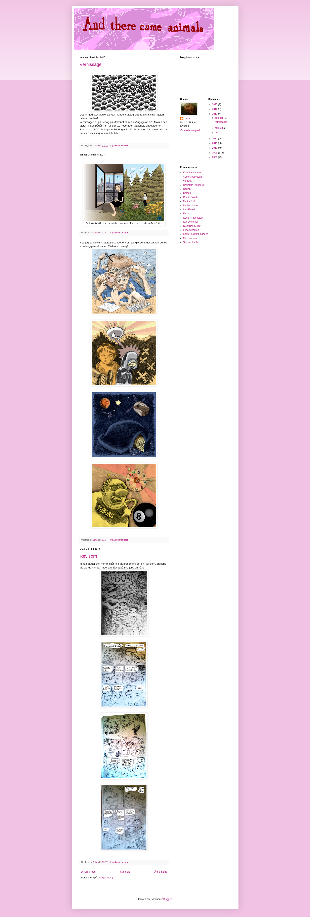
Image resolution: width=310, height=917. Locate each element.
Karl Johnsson (190, 221)
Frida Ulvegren (191, 230)
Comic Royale (190, 197)
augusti (219, 128)
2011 (215, 143)
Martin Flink (189, 201)
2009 (215, 152)
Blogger (167, 899)
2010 (215, 147)
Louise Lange (190, 205)
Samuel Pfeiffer (191, 242)
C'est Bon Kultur (192, 226)
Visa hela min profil (190, 130)
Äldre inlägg (160, 871)
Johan (187, 118)
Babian (187, 189)
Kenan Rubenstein (193, 217)
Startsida (125, 871)
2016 (215, 109)
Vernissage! (91, 64)
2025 (215, 104)
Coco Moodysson (192, 176)
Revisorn (88, 556)
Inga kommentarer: (119, 145)
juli (217, 132)
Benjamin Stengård (193, 185)
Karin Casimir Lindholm (195, 234)
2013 (215, 113)
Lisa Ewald (189, 209)
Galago (187, 193)
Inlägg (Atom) (105, 877)
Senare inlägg (88, 871)
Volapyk (187, 180)
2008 (215, 157)
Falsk (186, 213)
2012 (215, 138)
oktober (219, 118)
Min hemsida (190, 238)
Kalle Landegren (192, 172)
